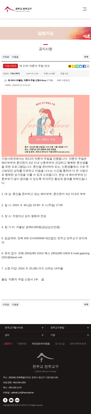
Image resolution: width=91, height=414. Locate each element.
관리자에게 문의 (78, 343)
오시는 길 (60, 343)
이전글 (6, 57)
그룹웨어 (7, 343)
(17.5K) (28, 80)
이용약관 (21, 343)
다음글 (15, 57)
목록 (86, 57)
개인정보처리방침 (41, 343)
